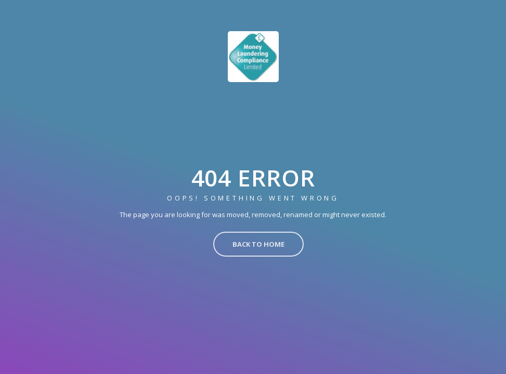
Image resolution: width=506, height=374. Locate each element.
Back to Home (258, 244)
